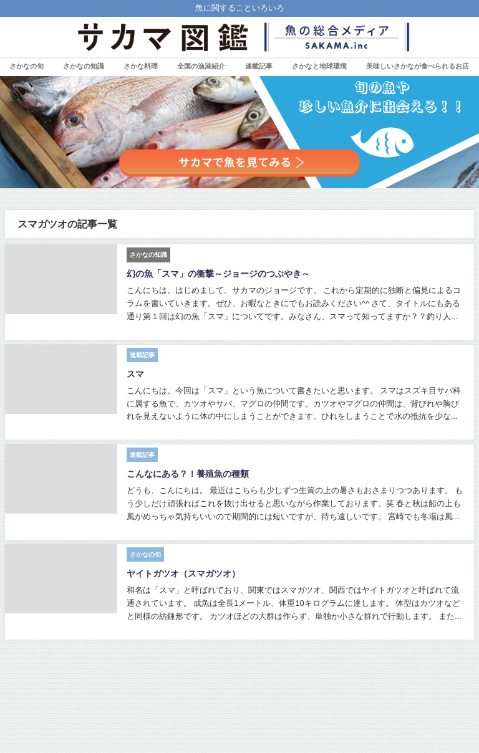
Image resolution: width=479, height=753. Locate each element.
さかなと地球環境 (319, 66)
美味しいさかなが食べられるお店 (417, 66)
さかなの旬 (26, 66)
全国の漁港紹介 (201, 66)
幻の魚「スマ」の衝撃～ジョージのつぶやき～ (218, 273)
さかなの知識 (83, 66)
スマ (135, 374)
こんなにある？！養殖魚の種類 (188, 473)
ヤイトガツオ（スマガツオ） (183, 573)
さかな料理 (140, 66)
